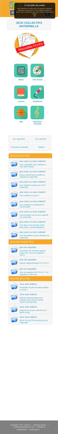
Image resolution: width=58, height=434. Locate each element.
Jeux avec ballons (30, 287)
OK (34, 15)
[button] (19, 139)
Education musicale (37, 123)
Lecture (21, 101)
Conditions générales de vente (24, 427)
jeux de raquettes (30, 251)
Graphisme (37, 101)
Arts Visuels (37, 80)
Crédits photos (34, 429)
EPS (21, 122)
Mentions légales (39, 425)
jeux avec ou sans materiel (30, 164)
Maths (21, 80)
